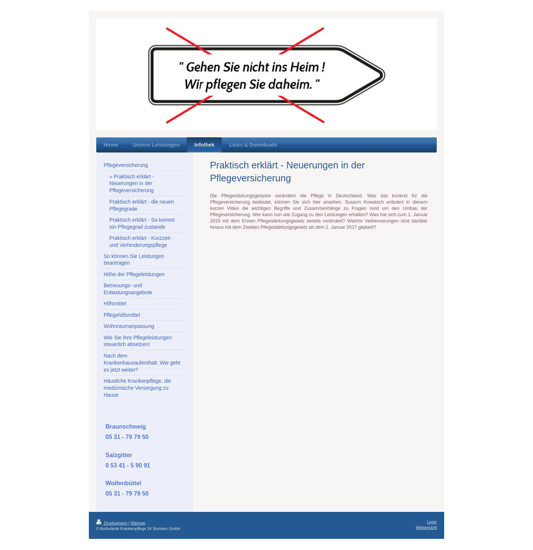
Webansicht (426, 527)
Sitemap (138, 523)
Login (432, 522)
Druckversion (112, 523)
